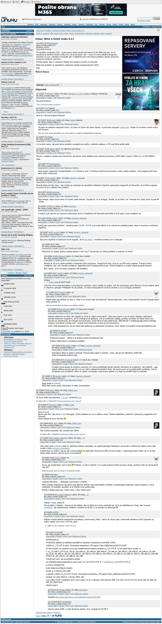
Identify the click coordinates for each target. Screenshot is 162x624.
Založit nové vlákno (43, 613)
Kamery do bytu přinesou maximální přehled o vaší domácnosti (18, 353)
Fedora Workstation (13, 91)
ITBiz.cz (16, 2)
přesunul (20, 262)
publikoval (5, 224)
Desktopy (89, 24)
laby (18, 104)
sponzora (22, 46)
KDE (51, 33)
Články (59, 24)
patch (66, 33)
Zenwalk (108, 33)
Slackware (89, 33)
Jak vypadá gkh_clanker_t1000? (14, 210)
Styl (3, 27)
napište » (29, 31)
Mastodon (17, 44)
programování (80, 33)
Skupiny (81, 24)
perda (53, 405)
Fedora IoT (23, 95)
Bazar (115, 24)
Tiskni (38, 616)
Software (52, 24)
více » (6, 111)
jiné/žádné (7, 324)
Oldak (51, 149)
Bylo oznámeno (7, 88)
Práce (127, 24)
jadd (63, 590)
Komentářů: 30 (7, 331)
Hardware (43, 24)
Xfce (4, 320)
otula (53, 120)
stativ (51, 390)
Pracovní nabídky (8, 34)
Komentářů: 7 (19, 232)
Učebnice (67, 24)
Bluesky (26, 44)
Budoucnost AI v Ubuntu (11, 168)
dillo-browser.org (22, 264)
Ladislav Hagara (7, 59)
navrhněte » (28, 275)
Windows (97, 33)
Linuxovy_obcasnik (77, 178)
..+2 (83, 438)
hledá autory (36, 19)
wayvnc (14, 68)
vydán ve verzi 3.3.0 (9, 256)
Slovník (101, 24)
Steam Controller (18, 201)
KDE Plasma (8, 302)
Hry (96, 24)
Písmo (71, 33)
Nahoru (57, 613)
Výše (57, 124)
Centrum (10, 273)
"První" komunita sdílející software (48, 104)
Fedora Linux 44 (8, 82)
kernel (56, 33)
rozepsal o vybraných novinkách (18, 125)
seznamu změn (7, 161)
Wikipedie (5, 158)
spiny (12, 104)
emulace (46, 33)
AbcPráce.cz (36, 2)
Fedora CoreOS (16, 99)
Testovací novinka (11, 356)
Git (3, 266)
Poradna (30, 24)
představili (5, 44)
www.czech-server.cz (22, 622)
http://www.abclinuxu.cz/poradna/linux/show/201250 (77, 597)
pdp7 (51, 94)
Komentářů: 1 (19, 269)
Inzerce (133, 622)
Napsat (18, 273)
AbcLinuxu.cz (6, 2)
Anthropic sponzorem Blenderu (14, 37)
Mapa (133, 24)
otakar (72, 120)
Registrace (156, 27)
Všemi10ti (124, 127)
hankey (62, 292)
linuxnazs (72, 206)
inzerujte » (29, 34)
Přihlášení (146, 27)
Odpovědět (40, 49)
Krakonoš (61, 256)
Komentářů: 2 (19, 206)
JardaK (52, 178)
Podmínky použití (143, 622)
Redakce (126, 622)
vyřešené (48, 508)
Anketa (4, 275)
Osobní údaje (155, 622)
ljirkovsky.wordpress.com (65, 401)
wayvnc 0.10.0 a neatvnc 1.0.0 (13, 62)
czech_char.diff (55, 282)
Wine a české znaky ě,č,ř (75, 30)
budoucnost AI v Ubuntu (10, 177)
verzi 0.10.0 (8, 73)
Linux (61, 33)
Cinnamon (7, 288)
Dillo (17, 255)
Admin (48, 49)
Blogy (74, 24)
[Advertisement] (64, 78)
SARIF (14, 132)
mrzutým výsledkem (61, 448)
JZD (2, 165)
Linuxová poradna (58, 30)
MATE (5, 311)
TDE (4, 315)
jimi (52, 206)
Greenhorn (83, 590)
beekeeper (53, 43)
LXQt (5, 306)
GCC (3, 127)
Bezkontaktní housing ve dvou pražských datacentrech (15, 341)
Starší (25, 273)
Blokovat (61, 98)
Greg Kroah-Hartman (9, 215)
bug (79, 397)
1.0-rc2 (64, 397)
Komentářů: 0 (19, 59)
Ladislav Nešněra (60, 438)
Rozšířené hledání (143, 21)
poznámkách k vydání (10, 159)
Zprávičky (5, 31)
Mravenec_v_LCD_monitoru (79, 94)
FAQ (36, 24)
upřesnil (29, 177)
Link (54, 98)
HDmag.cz (25, 2)
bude (14, 240)
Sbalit (49, 98)
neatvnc (25, 75)
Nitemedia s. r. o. (71, 622)
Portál (121, 24)
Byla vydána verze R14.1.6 (12, 152)
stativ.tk (78, 401)
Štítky (38, 33)
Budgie (5, 284)
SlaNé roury (72, 390)
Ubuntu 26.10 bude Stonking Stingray (17, 235)
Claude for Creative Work (22, 55)
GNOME (6, 297)
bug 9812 (88, 240)
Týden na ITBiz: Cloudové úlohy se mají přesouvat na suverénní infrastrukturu (17, 345)
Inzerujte (85, 19)
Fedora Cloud (17, 97)
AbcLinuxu (8, 337)
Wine (103, 33)
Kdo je (108, 24)
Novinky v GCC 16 (9, 117)
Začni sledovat (50, 85)
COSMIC (6, 293)
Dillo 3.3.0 (5, 249)
